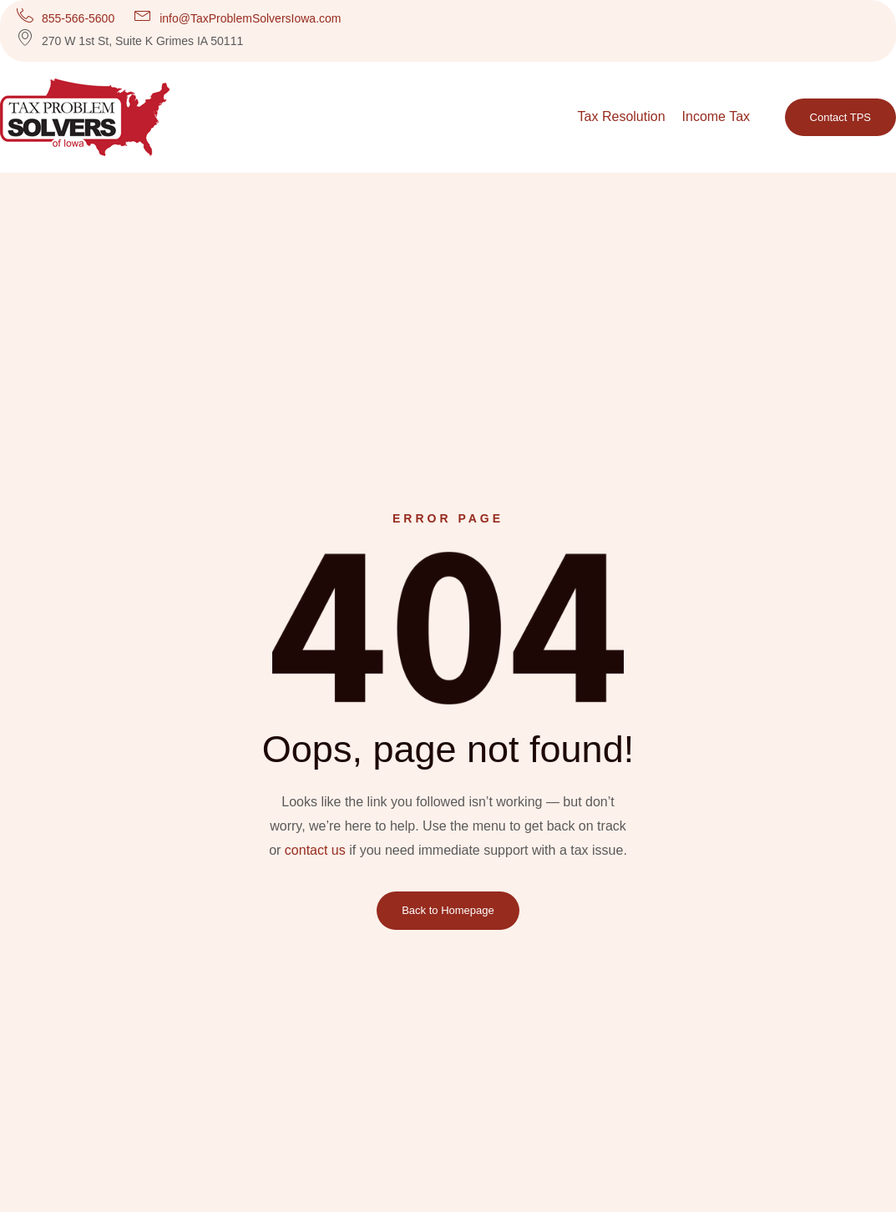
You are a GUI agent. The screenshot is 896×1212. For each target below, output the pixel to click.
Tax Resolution (622, 116)
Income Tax (716, 116)
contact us (315, 850)
